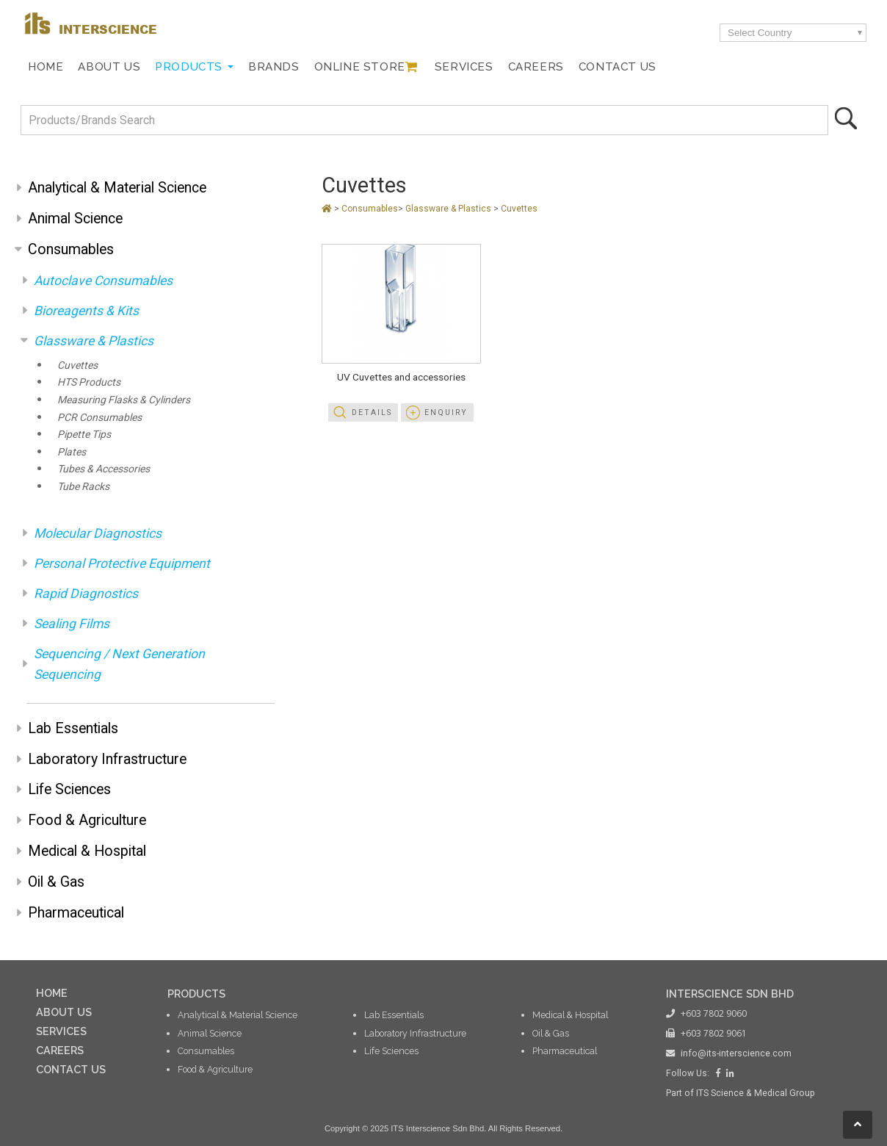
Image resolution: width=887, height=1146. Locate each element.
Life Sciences (69, 789)
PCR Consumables (99, 417)
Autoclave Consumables (103, 280)
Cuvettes (77, 365)
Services (464, 66)
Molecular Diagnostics (98, 533)
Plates (71, 452)
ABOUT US (64, 1012)
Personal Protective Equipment (122, 563)
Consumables (71, 249)
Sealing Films (71, 623)
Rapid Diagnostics (86, 593)
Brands (274, 66)
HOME (52, 993)
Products (188, 66)
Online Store (359, 66)
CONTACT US (71, 1069)
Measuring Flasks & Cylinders (123, 400)
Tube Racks (83, 486)
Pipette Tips (84, 434)
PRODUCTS (196, 993)
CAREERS (60, 1050)
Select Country (760, 32)
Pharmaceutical (76, 912)
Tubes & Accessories (103, 469)
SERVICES (61, 1031)
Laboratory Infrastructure (107, 759)
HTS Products (88, 382)
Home (45, 66)
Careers (536, 66)
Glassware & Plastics (93, 341)
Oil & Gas (56, 881)
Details (372, 412)
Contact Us (617, 66)
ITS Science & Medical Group (755, 1093)
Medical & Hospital (87, 851)
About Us (109, 66)
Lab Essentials (73, 728)
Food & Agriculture (87, 820)
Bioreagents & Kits (86, 310)
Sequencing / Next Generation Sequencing (119, 664)
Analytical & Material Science (117, 187)
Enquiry (446, 412)
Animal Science (75, 218)
